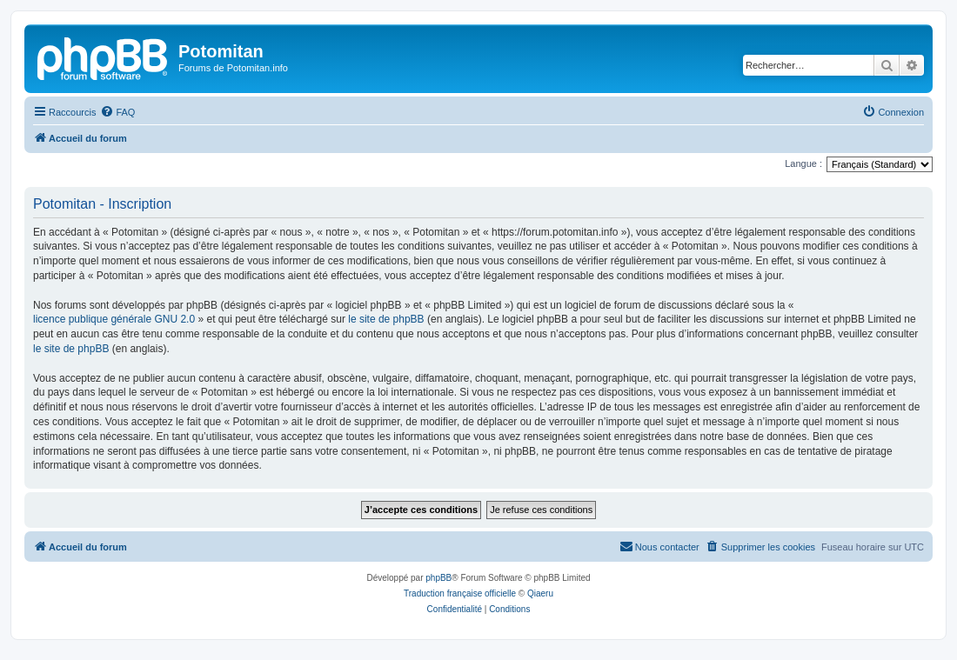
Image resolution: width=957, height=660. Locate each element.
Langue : (803, 163)
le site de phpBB (386, 319)
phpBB (438, 578)
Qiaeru (540, 593)
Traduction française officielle (460, 593)
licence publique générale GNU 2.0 (114, 319)
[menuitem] (117, 112)
